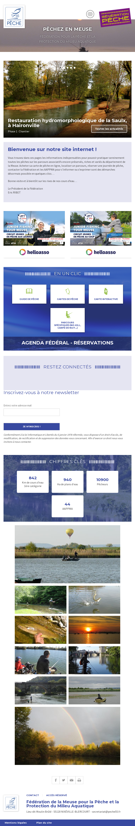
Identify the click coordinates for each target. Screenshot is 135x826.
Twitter (64, 780)
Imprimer (79, 780)
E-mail (71, 780)
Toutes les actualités (109, 128)
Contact (32, 795)
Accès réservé (56, 795)
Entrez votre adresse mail (17, 405)
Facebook (56, 780)
